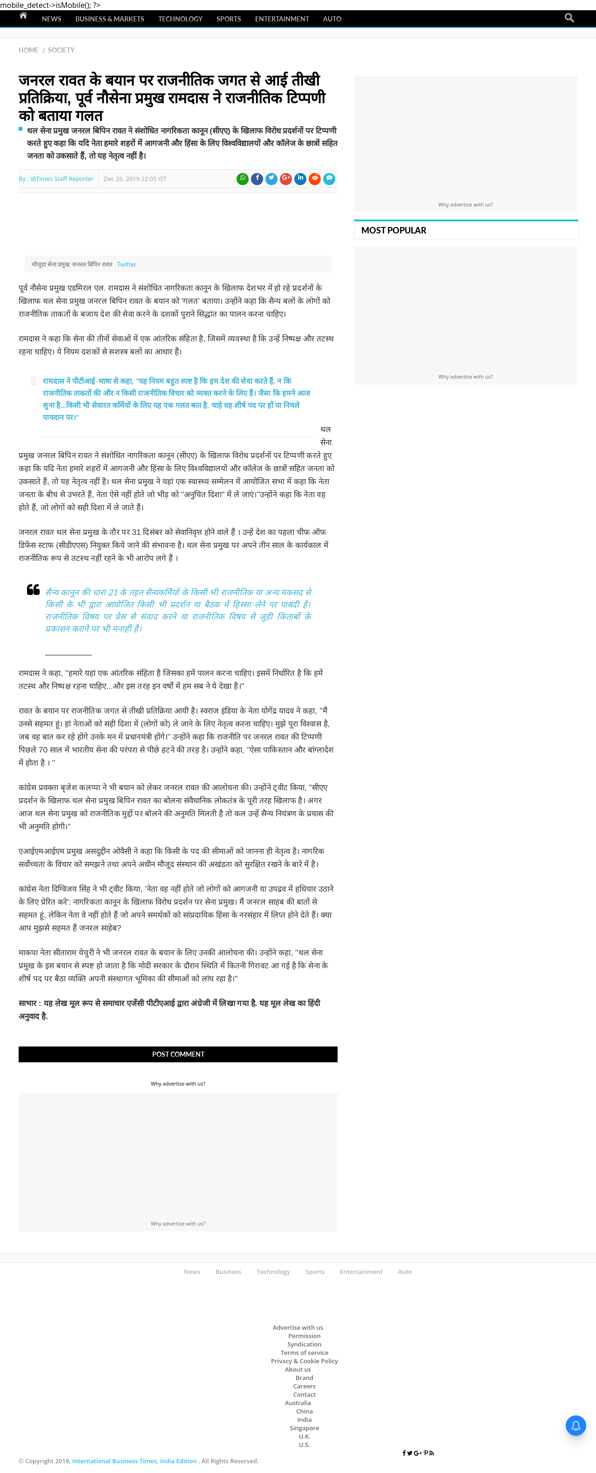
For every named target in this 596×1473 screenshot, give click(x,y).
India (304, 1419)
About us (298, 1369)
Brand (304, 1377)
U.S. (304, 1444)
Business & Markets (109, 19)
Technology (180, 19)
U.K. (304, 1436)
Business (228, 1271)
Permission (304, 1336)
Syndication (304, 1344)
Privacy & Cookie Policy (304, 1361)
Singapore (304, 1428)
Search (570, 18)
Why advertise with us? (178, 1083)
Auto (332, 19)
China (304, 1411)
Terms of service (305, 1352)
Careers (304, 1386)
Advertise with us (298, 1327)
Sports (229, 19)
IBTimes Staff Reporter (62, 178)
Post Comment (178, 1054)
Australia (298, 1403)
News (51, 19)
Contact (304, 1394)
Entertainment (282, 19)
